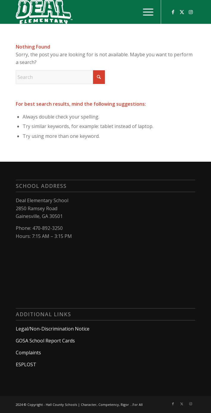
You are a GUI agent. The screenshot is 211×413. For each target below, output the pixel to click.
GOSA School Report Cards (45, 340)
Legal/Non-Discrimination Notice (52, 328)
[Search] (60, 77)
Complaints (28, 352)
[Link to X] (181, 11)
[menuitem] (145, 12)
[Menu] (145, 12)
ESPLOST (26, 364)
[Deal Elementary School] (87, 12)
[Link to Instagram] (190, 11)
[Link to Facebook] (173, 11)
